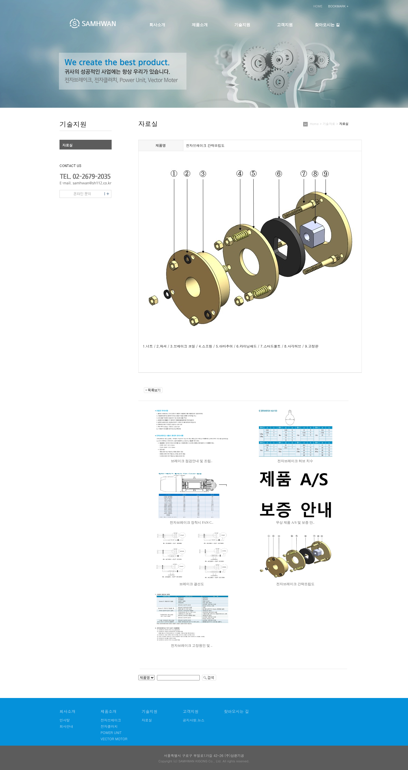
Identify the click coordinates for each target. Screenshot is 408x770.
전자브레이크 (111, 720)
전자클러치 (109, 726)
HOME (317, 6)
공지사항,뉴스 (194, 720)
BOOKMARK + (338, 6)
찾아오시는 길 (327, 24)
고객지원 (285, 24)
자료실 (67, 145)
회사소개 (157, 24)
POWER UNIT (111, 732)
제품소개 (200, 24)
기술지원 (242, 24)
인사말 (65, 720)
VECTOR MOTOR (114, 738)
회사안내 (66, 726)
